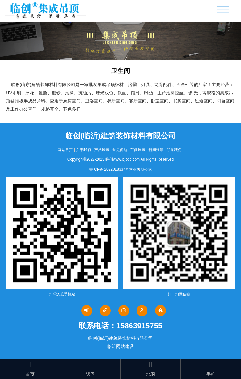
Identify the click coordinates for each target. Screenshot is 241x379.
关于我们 (83, 150)
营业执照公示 (140, 169)
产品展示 (101, 150)
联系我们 (174, 150)
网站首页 (65, 150)
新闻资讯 (155, 150)
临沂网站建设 (120, 346)
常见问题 (119, 150)
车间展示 (137, 150)
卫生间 (120, 70)
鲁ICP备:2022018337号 (109, 169)
